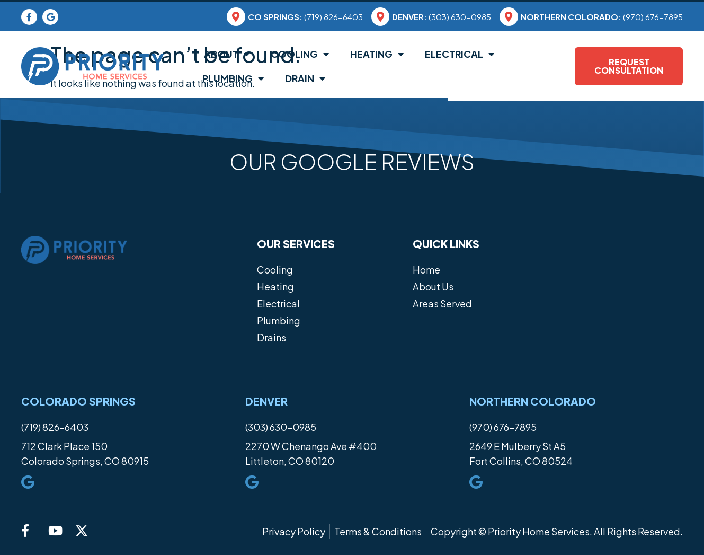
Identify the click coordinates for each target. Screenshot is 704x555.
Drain (305, 78)
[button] (21, 193)
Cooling (300, 54)
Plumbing (233, 78)
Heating (377, 54)
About (225, 54)
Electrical (459, 54)
